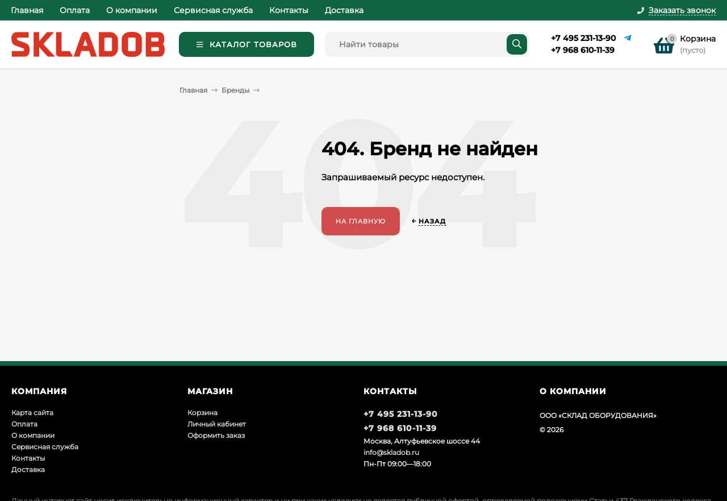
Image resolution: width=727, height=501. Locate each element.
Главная (27, 10)
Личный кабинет (216, 424)
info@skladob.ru (391, 452)
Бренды (235, 90)
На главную (361, 221)
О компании (131, 10)
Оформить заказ (216, 435)
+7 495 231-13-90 (583, 38)
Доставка (344, 10)
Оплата (75, 10)
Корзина (202, 412)
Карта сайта (32, 412)
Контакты (288, 10)
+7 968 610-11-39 (583, 50)
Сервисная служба (213, 10)
